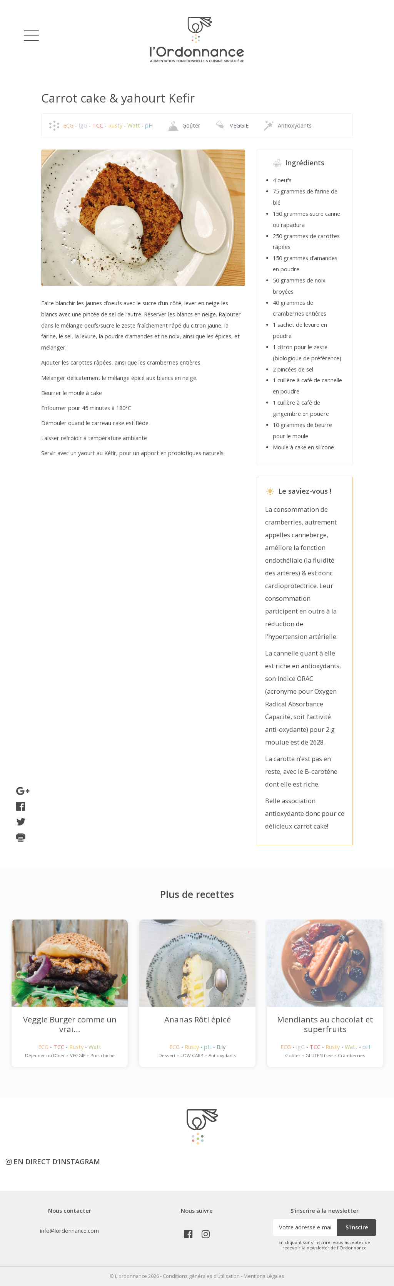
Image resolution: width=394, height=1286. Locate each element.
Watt (134, 125)
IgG (83, 125)
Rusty (116, 125)
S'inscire (357, 1227)
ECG (69, 125)
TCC (98, 125)
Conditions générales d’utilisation (201, 1276)
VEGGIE (239, 125)
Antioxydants (295, 125)
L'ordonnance (131, 1276)
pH (149, 125)
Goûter (191, 125)
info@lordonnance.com (69, 1230)
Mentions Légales (264, 1276)
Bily (221, 1047)
